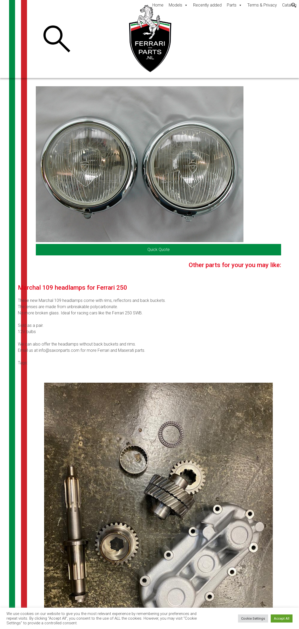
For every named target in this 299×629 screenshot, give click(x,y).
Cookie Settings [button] (253, 618)
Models (178, 5)
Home (158, 5)
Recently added (207, 5)
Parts (234, 5)
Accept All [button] (281, 618)
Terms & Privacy (262, 5)
